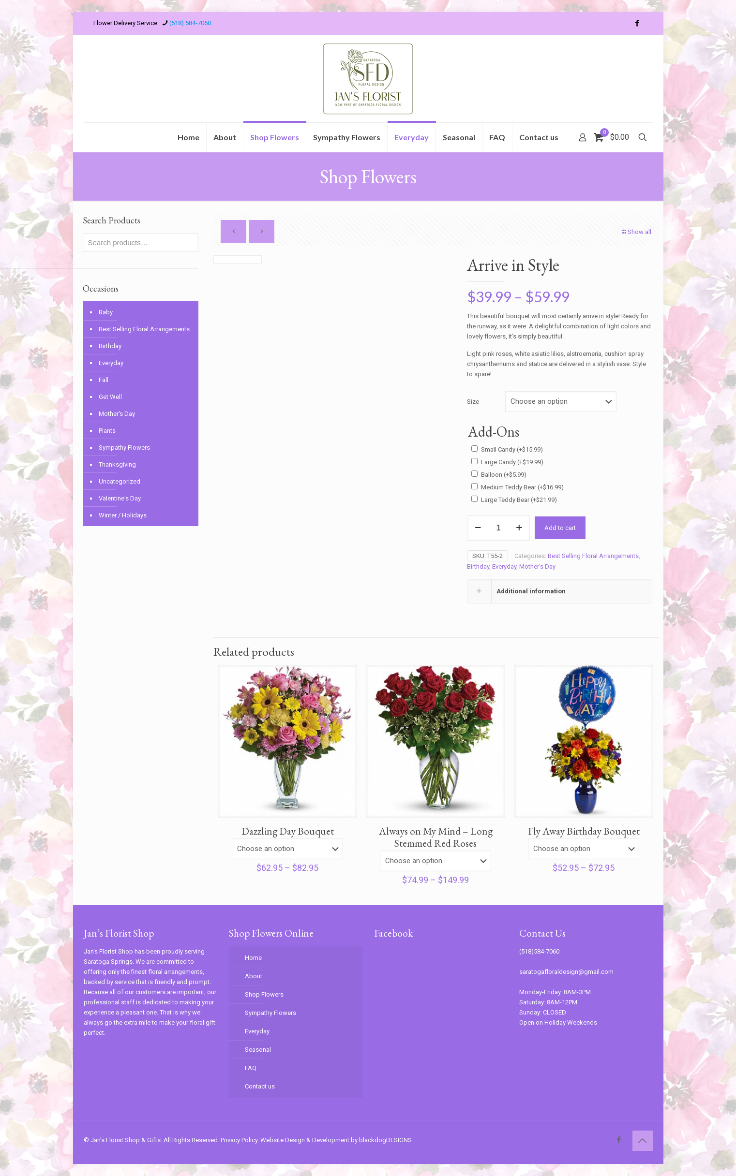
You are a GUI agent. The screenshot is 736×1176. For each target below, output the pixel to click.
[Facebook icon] (637, 23)
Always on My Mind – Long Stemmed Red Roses (436, 837)
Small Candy (512, 449)
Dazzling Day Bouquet (287, 831)
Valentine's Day (120, 498)
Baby (106, 312)
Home (253, 957)
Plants (107, 430)
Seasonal (258, 1049)
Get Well (110, 396)
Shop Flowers (264, 994)
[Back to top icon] (642, 1141)
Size (473, 401)
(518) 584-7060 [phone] (190, 23)
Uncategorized (119, 481)
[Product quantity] (498, 528)
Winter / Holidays (123, 515)
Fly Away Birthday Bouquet (584, 831)
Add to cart (560, 527)
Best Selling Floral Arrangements (593, 555)
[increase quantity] (519, 528)
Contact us (260, 1086)
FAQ (250, 1068)
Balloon (503, 474)
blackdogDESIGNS (385, 1140)
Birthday (478, 566)
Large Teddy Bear (519, 499)
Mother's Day (537, 566)
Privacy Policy (239, 1140)
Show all (636, 231)
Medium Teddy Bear (522, 487)
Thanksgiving (117, 464)
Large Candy (512, 462)
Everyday (504, 566)
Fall (103, 379)
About (253, 976)
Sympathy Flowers (124, 447)
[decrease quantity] (477, 528)
